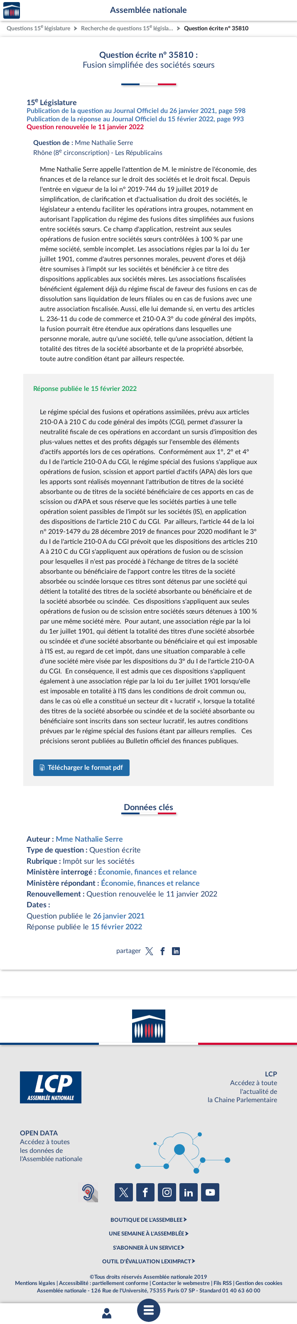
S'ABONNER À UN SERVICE (146, 1247)
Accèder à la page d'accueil (11, 10)
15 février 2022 (116, 927)
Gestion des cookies (259, 1283)
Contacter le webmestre (181, 1283)
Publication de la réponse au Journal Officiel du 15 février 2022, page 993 (135, 119)
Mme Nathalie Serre (89, 839)
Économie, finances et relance (147, 872)
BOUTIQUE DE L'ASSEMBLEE (146, 1220)
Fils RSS (223, 1283)
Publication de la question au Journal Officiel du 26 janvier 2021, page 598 (136, 111)
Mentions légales (35, 1283)
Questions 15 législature (38, 28)
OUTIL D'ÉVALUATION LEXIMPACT (146, 1261)
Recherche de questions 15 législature (128, 28)
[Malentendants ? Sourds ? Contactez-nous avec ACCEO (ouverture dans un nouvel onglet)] (88, 1192)
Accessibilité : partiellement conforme (103, 1283)
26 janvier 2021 (119, 916)
